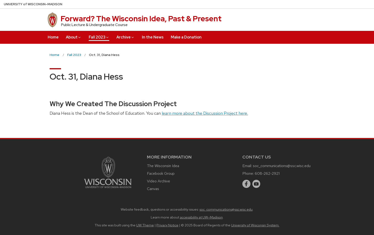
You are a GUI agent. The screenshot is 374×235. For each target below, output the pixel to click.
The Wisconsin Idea (163, 165)
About (73, 37)
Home (53, 37)
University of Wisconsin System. (255, 225)
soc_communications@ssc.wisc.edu (282, 165)
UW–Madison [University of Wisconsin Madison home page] (33, 4)
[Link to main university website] (108, 188)
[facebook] (246, 184)
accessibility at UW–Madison (201, 217)
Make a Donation (186, 37)
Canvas (153, 188)
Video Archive (158, 181)
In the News (153, 37)
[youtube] (256, 184)
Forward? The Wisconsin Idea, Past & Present (141, 18)
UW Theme (145, 225)
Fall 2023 (99, 37)
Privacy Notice (167, 225)
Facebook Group (161, 173)
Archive (125, 37)
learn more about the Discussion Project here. (205, 113)
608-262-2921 (267, 173)
